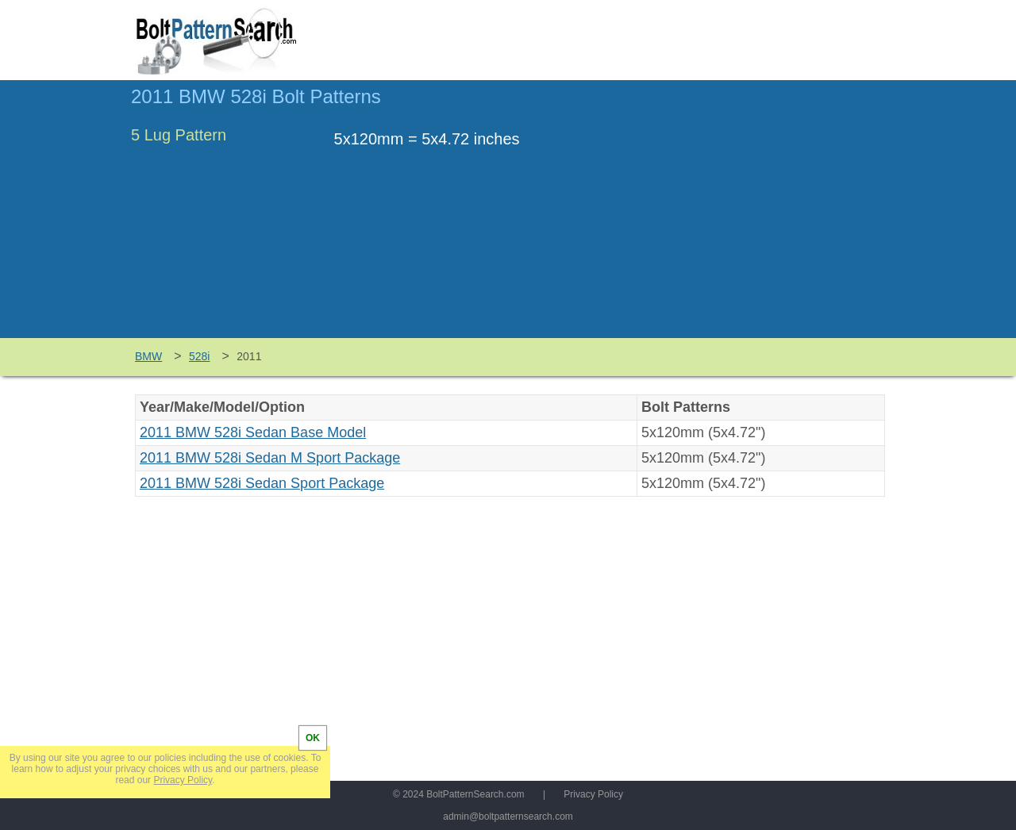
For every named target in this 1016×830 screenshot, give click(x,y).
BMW (148, 356)
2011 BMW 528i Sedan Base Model (253, 432)
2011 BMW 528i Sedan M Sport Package (270, 458)
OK (313, 738)
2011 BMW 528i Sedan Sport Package (262, 483)
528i (199, 356)
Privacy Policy (593, 794)
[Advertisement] (751, 217)
